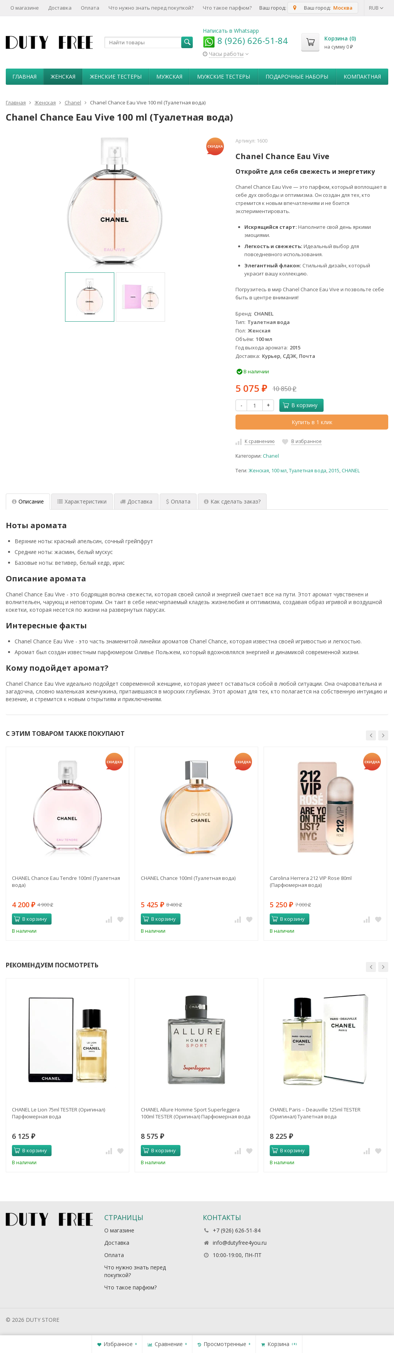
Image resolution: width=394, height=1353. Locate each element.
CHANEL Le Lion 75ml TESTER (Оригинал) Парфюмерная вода (58, 1113)
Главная (24, 76)
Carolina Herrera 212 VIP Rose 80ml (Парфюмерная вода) (311, 881)
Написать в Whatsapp (231, 30)
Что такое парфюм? (227, 7)
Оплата (90, 7)
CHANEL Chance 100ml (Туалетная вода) (188, 878)
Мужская (169, 76)
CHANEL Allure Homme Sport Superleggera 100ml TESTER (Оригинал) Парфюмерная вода (195, 1113)
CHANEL (351, 470)
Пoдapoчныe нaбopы (296, 76)
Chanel (271, 456)
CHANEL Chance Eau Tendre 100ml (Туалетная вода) (66, 881)
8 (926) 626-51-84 (245, 40)
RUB (376, 7)
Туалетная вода (307, 470)
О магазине (24, 7)
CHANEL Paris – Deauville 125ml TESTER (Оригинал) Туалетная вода (315, 1113)
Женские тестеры (116, 76)
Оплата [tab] (178, 501)
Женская (63, 76)
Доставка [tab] (136, 501)
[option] (89, 297)
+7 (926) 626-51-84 (236, 1230)
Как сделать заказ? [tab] (232, 501)
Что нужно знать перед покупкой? (151, 7)
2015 (334, 470)
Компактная (362, 76)
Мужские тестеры (223, 76)
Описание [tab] (28, 501)
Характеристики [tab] (82, 501)
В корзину (300, 405)
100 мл (279, 470)
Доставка (60, 7)
